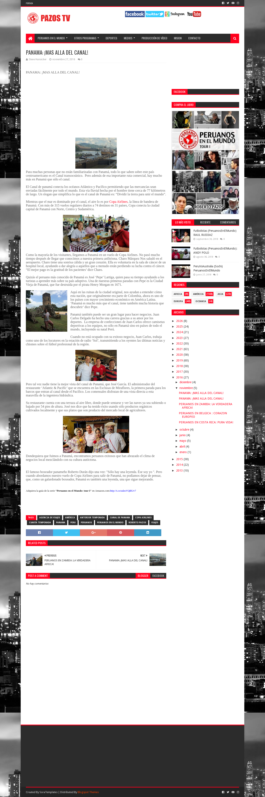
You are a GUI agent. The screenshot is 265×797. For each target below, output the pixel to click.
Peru (73, 522)
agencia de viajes (49, 517)
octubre (184, 429)
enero (183, 452)
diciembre (185, 382)
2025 (180, 326)
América (70, 517)
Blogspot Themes (88, 792)
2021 (180, 349)
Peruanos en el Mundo (51, 38)
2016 (180, 377)
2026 (180, 321)
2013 (180, 470)
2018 (180, 366)
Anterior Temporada (92, 517)
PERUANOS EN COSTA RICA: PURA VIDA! (206, 422)
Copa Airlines (118, 201)
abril (182, 446)
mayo (183, 440)
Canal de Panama (120, 517)
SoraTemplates (49, 792)
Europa (178, 301)
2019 (180, 360)
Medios (128, 38)
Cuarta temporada (40, 522)
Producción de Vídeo (154, 38)
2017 (180, 371)
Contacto (194, 38)
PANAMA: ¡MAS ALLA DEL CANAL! (201, 393)
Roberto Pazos (137, 522)
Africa (178, 294)
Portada (29, 3)
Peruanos (86, 522)
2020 (180, 354)
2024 (180, 332)
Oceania (200, 301)
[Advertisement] (96, 684)
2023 (180, 338)
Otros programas (85, 38)
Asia (220, 294)
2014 (180, 464)
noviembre (186, 388)
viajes (154, 522)
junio (183, 435)
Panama (60, 522)
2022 (180, 343)
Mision (178, 38)
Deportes (111, 38)
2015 (180, 459)
